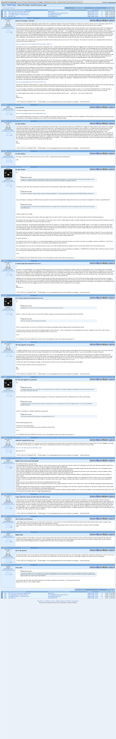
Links (69, 2)
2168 (11, 314)
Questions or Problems (65, 601)
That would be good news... (55, 14)
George (8, 106)
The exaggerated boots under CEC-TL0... (58, 13)
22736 (10, 562)
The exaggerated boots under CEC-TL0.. (18, 13)
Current (26, 2)
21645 (10, 527)
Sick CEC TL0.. (12, 16)
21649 (10, 541)
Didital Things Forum (93, 11)
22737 (10, 574)
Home (4, 5)
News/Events (33, 2)
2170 (11, 356)
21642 (10, 508)
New (5, 11)
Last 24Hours (47, 601)
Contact (80, 2)
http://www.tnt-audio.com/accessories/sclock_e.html (29, 447)
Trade (65, 2)
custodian (8, 459)
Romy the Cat (8, 19)
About (20, 2)
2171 (11, 396)
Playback (49, 2)
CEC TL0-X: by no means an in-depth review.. (19, 11)
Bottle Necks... (51, 11)
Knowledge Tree (36, 18)
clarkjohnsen (8, 152)
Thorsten (8, 168)
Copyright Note (75, 601)
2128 (11, 32)
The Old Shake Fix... (53, 16)
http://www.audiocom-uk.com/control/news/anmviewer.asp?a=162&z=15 (34, 44)
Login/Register (112, 2)
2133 (11, 161)
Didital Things (11, 5)
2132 (11, 135)
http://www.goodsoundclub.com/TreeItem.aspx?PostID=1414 (31, 82)
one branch (29, 18)
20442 (10, 467)
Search (74, 2)
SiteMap (57, 601)
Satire (60, 2)
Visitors (55, 2)
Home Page (40, 601)
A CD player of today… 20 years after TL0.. (19, 14)
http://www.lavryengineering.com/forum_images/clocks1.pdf (31, 113)
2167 (11, 275)
